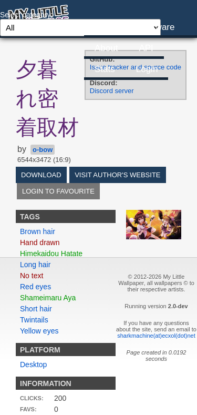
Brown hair (37, 231)
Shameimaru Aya (48, 297)
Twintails (34, 320)
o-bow (43, 150)
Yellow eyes (39, 331)
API (146, 48)
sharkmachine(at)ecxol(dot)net (156, 335)
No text (31, 275)
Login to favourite (58, 191)
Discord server (112, 91)
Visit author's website (117, 175)
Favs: (28, 409)
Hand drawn (40, 242)
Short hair (36, 309)
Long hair (35, 264)
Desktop (33, 364)
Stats (105, 69)
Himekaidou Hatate (51, 253)
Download (41, 175)
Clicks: (32, 398)
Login (147, 69)
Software (156, 27)
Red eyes (35, 286)
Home (106, 27)
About (106, 48)
